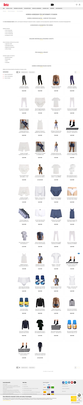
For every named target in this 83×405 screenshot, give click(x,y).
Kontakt (25, 384)
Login (79, 1)
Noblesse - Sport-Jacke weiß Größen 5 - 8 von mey (72, 287)
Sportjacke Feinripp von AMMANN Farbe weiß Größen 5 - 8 (40, 132)
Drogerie (52, 8)
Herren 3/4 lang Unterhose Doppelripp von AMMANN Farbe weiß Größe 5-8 (72, 243)
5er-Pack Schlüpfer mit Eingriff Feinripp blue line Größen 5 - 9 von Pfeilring (24, 221)
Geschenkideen (59, 8)
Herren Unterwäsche (8, 76)
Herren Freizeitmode (8, 74)
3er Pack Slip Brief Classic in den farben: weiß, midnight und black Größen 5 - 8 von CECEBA (72, 198)
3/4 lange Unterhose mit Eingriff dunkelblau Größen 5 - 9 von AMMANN (24, 132)
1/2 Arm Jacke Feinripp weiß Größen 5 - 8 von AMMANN (56, 176)
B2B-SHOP (64, 391)
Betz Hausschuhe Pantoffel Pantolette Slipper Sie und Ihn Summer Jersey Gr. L (40, 287)
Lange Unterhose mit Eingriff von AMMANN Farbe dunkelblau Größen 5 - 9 (40, 154)
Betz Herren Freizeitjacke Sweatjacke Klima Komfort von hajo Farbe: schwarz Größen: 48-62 (40, 310)
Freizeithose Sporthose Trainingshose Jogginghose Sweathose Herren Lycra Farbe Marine (72, 87)
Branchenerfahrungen (28, 390)
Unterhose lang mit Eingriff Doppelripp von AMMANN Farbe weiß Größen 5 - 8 (72, 109)
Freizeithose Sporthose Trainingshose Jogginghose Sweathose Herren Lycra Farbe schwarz (40, 87)
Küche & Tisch (9, 8)
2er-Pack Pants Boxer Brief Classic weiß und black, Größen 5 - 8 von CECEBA (40, 221)
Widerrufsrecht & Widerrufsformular (30, 393)
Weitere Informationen (75, 402)
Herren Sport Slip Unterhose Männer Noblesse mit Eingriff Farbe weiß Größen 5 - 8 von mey (24, 287)
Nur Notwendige (75, 400)
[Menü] (81, 393)
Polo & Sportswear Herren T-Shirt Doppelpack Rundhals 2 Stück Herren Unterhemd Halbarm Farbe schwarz (40, 332)
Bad (4, 8)
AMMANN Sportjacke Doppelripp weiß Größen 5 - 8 (24, 265)
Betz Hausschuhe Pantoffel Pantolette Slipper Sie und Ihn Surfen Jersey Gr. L (72, 332)
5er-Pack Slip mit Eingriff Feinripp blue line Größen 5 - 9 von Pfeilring (40, 176)
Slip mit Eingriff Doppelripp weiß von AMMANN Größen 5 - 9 (40, 109)
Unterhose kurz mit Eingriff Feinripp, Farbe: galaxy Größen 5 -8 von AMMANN (56, 221)
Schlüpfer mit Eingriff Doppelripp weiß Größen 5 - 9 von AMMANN (24, 154)
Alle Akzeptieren (76, 397)
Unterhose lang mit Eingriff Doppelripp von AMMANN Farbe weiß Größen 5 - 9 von (56, 243)
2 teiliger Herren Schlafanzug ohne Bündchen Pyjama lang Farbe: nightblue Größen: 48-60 (40, 354)
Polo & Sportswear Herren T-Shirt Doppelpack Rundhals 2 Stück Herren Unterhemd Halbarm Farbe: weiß (72, 176)
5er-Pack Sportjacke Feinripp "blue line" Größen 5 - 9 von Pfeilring (56, 287)
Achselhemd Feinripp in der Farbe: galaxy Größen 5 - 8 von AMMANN (72, 221)
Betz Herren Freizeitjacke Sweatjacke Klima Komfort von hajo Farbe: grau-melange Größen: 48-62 (72, 310)
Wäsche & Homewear (36, 8)
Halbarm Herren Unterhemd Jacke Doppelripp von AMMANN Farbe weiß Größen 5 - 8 (56, 109)
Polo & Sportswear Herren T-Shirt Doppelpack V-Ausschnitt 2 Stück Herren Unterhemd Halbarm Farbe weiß (24, 243)
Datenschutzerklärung (6, 400)
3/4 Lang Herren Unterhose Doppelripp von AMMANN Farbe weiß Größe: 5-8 (24, 109)
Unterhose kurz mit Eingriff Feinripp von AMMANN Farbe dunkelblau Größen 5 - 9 (72, 154)
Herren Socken (6, 78)
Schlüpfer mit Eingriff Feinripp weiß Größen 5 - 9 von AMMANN (24, 198)
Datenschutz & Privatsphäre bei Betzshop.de (32, 392)
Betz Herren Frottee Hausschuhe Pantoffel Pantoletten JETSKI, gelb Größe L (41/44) (24, 310)
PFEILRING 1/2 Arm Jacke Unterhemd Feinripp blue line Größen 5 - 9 (40, 265)
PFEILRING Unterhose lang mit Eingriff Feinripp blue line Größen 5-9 (56, 154)
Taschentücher (27, 8)
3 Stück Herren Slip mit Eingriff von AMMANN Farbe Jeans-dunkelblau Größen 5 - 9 (56, 310)
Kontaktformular (65, 386)
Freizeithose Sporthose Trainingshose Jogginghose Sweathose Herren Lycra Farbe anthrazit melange (24, 87)
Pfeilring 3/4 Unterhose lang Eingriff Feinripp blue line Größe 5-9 (56, 132)
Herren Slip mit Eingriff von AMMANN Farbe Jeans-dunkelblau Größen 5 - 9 (56, 87)
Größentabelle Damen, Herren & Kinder (31, 388)
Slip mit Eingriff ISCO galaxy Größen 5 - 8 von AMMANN (56, 198)
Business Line (45, 8)
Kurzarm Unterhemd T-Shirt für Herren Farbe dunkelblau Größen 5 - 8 (40, 243)
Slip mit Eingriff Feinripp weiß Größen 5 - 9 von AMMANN (24, 176)
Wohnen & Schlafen (18, 8)
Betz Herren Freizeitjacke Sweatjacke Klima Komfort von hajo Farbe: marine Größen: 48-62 (24, 332)
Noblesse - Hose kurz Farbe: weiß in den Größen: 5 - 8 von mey (40, 198)
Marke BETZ (26, 386)
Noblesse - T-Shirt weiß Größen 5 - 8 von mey (56, 265)
